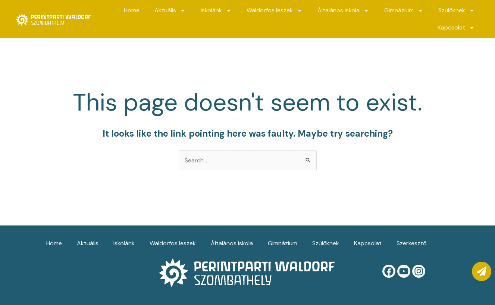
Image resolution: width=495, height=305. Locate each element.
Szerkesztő (411, 243)
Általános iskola (343, 10)
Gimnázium (403, 10)
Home (132, 10)
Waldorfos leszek (275, 10)
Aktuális (170, 10)
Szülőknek (456, 10)
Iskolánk (216, 10)
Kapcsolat (456, 27)
